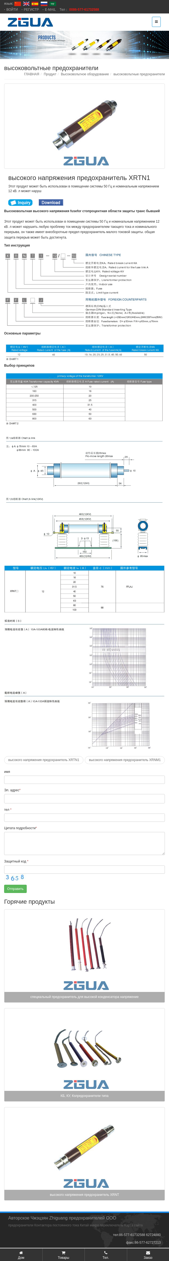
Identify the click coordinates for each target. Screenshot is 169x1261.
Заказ (148, 1258)
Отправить (15, 889)
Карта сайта (133, 1225)
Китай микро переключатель (101, 1225)
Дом (21, 1258)
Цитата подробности (20, 828)
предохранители (20, 1225)
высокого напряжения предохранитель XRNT (84, 1195)
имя (7, 772)
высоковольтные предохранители (139, 74)
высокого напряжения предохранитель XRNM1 (125, 760)
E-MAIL (50, 10)
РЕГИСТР (31, 10)
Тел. (106, 1258)
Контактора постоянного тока (56, 1225)
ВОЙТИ (12, 10)
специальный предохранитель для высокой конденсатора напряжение (84, 997)
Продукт (50, 74)
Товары (63, 1258)
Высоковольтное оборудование (85, 74)
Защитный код (16, 861)
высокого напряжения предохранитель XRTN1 (43, 760)
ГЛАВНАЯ (31, 74)
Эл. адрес (12, 790)
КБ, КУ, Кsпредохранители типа (84, 1096)
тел (8, 810)
